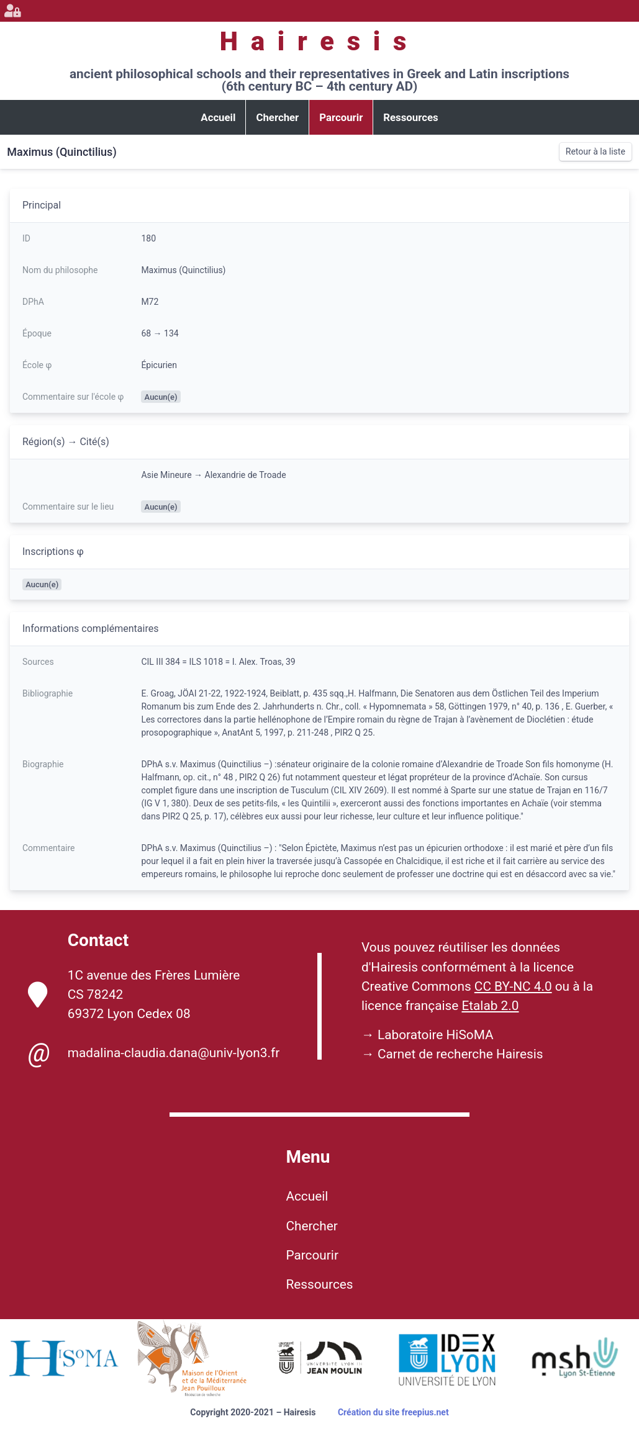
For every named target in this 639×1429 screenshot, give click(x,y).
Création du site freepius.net (393, 1412)
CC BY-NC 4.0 (513, 986)
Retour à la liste (595, 151)
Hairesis (319, 41)
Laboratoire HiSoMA (436, 1034)
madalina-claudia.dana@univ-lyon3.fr (153, 1053)
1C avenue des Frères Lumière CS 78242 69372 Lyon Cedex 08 (134, 994)
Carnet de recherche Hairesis (460, 1054)
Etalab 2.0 (490, 1005)
